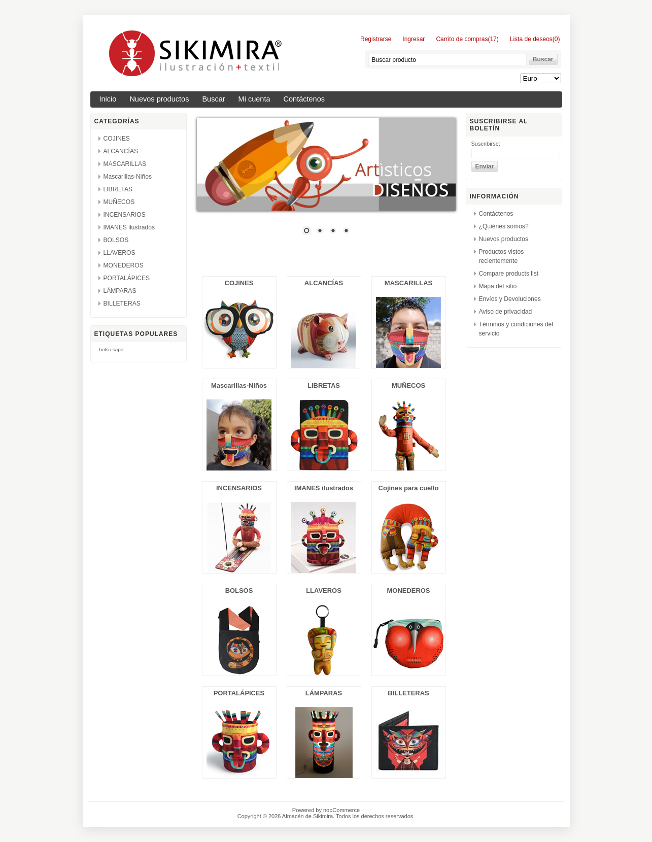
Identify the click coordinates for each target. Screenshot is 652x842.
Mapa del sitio (498, 286)
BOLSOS (116, 240)
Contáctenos (304, 99)
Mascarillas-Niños (128, 176)
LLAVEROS (119, 252)
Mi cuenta (254, 99)
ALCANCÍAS (121, 151)
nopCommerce (341, 810)
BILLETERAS (122, 303)
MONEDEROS (124, 265)
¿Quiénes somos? (504, 226)
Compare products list (509, 273)
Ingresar (413, 39)
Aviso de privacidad (505, 311)
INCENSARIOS (125, 214)
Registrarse (375, 39)
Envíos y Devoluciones (510, 298)
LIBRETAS (118, 189)
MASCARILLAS (125, 163)
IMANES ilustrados (129, 227)
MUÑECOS (119, 202)
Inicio (108, 99)
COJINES (117, 138)
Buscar (213, 99)
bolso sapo (111, 349)
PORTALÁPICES (127, 278)
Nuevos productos (159, 99)
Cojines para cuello (409, 488)
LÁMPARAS (120, 290)
